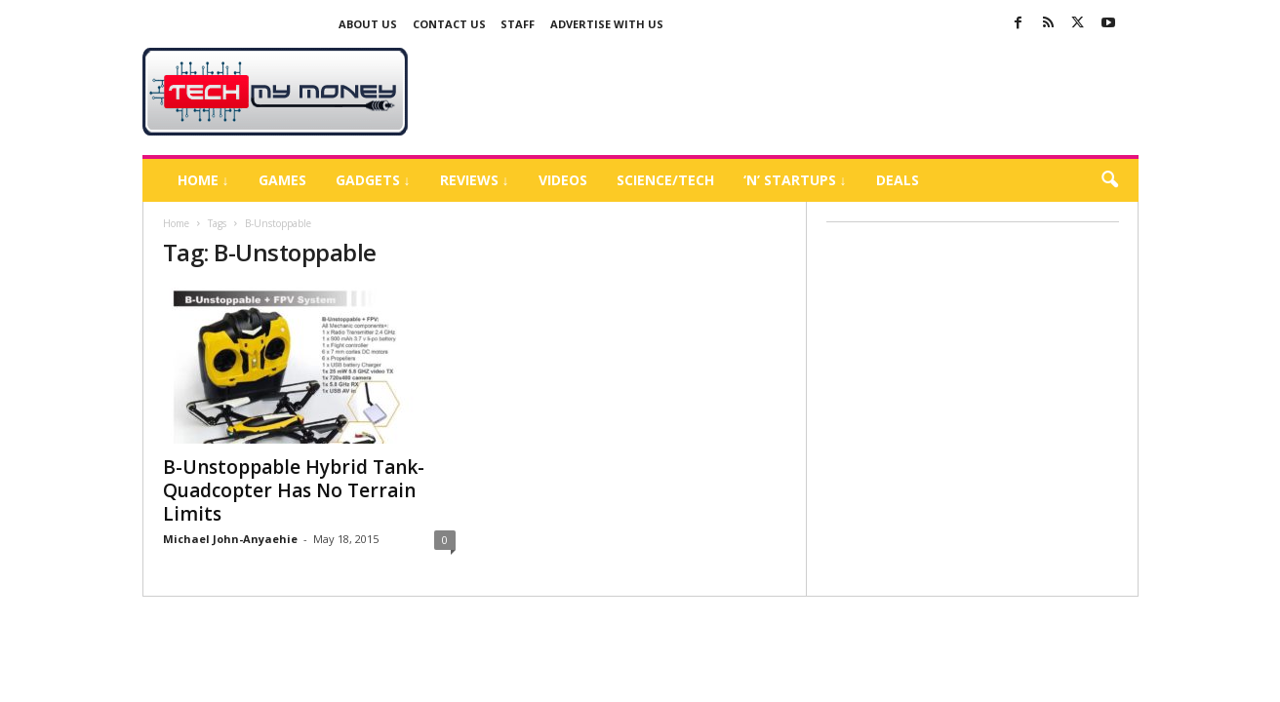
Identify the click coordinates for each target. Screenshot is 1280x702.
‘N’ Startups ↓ (795, 180)
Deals (897, 180)
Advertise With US (606, 24)
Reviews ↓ (474, 180)
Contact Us (449, 24)
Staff (517, 24)
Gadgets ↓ (373, 180)
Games (282, 180)
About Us (368, 24)
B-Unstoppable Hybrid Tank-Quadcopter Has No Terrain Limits (293, 490)
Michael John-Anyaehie (230, 538)
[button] (1109, 180)
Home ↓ (203, 180)
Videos (563, 180)
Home (176, 223)
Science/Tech (665, 180)
